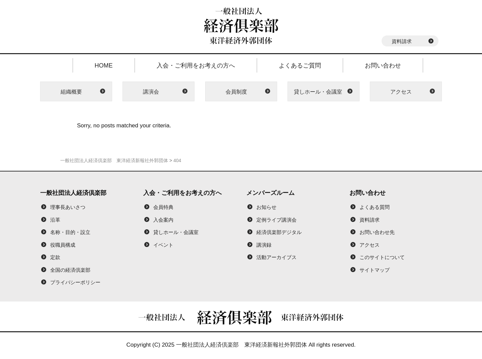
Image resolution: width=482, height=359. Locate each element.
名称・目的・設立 (70, 232)
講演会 (151, 92)
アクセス (401, 92)
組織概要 (71, 92)
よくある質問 (374, 207)
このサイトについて (382, 257)
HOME (104, 65)
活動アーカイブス (276, 257)
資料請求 (402, 41)
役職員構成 (62, 245)
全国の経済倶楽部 (70, 270)
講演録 (263, 245)
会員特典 (163, 207)
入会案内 (163, 220)
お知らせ (266, 207)
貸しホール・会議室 (318, 92)
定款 (55, 257)
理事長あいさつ (67, 207)
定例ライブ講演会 (276, 220)
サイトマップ (374, 270)
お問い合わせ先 (377, 232)
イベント (163, 245)
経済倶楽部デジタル (279, 232)
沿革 (55, 220)
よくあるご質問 (300, 65)
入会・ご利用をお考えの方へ (196, 65)
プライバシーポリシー (75, 282)
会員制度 (236, 92)
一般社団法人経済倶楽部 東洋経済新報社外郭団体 (241, 345)
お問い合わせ (383, 65)
